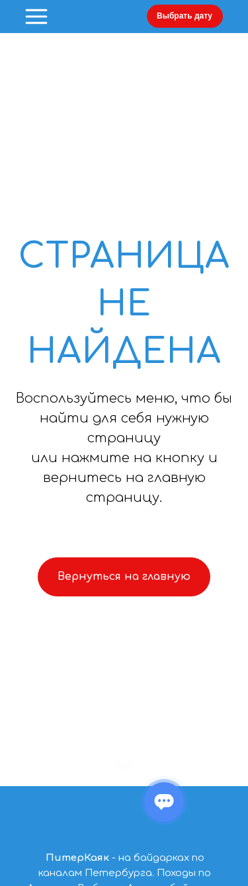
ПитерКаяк (77, 858)
